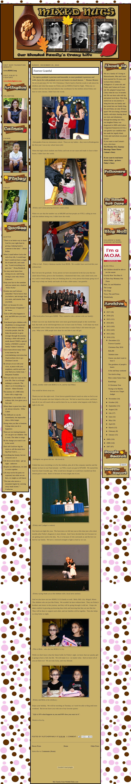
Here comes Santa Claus (117, 378)
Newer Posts (36, 746)
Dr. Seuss (8, 310)
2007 (109, 447)
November (113, 399)
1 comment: (71, 736)
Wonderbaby (108, 297)
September (113, 406)
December (113, 340)
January (112, 435)
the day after (51, 83)
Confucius (9, 489)
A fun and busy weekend (117, 371)
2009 (109, 439)
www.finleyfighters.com (12, 81)
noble (34, 80)
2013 (109, 326)
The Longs (108, 288)
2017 (109, 312)
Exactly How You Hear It (113, 275)
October (112, 402)
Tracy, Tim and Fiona (111, 294)
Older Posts (95, 746)
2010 (109, 337)
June (110, 417)
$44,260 (111, 351)
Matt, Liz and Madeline (112, 284)
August (111, 409)
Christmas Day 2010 (115, 347)
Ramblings (112, 381)
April (111, 424)
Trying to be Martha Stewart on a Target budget (116, 391)
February (112, 431)
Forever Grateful (43, 70)
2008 (109, 443)
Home (66, 746)
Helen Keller (10, 288)
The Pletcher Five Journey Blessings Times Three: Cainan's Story (114, 149)
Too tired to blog (114, 374)
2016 (109, 316)
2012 (109, 330)
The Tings (107, 291)
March (111, 428)
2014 (109, 323)
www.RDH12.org (10, 70)
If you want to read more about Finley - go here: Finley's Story (113, 160)
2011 (109, 334)
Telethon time (113, 354)
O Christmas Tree (114, 385)
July (110, 413)
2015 (109, 319)
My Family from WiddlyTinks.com (65, 782)
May (110, 420)
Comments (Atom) (48, 751)
